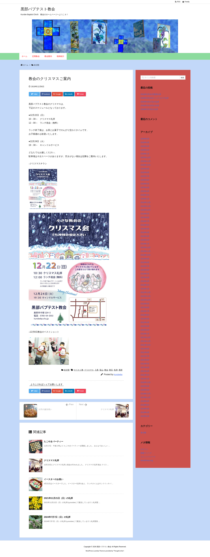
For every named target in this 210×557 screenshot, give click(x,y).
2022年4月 (144, 322)
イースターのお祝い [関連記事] (53, 479)
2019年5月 (144, 409)
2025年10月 (145, 165)
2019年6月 (144, 405)
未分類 (36, 65)
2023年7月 (144, 266)
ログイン (144, 449)
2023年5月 (144, 274)
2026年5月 (144, 139)
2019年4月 (144, 412)
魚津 (116, 370)
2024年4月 (144, 232)
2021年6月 (144, 360)
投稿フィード (146, 453)
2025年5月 (144, 184)
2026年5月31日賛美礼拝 (150, 94)
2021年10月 (145, 345)
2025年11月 (145, 161)
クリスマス (89, 370)
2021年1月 (144, 379)
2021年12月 (145, 337)
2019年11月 (145, 397)
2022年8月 (144, 307)
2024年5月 (144, 229)
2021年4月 (144, 367)
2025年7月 (144, 176)
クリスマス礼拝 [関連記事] (51, 460)
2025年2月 (144, 195)
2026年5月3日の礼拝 (149, 109)
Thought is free (118, 551)
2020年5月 (144, 386)
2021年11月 (145, 341)
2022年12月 (145, 292)
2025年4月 (144, 187)
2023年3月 (144, 281)
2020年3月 (144, 390)
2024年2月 (144, 240)
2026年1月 (144, 154)
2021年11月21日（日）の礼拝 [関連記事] (58, 498)
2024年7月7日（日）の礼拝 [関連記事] (57, 517)
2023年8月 (144, 262)
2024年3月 (144, 236)
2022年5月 (144, 319)
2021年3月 (144, 371)
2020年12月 (145, 382)
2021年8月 (144, 352)
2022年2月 (144, 330)
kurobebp (118, 374)
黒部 (120, 370)
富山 (101, 370)
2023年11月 (145, 251)
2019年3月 (144, 416)
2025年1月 (144, 199)
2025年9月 (144, 169)
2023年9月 (144, 259)
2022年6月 (144, 315)
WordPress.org (146, 460)
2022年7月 (144, 311)
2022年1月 (144, 334)
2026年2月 (144, 150)
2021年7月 (144, 356)
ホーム (25, 65)
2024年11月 (145, 206)
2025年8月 (144, 172)
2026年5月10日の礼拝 (149, 105)
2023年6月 (144, 270)
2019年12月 (145, 394)
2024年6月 (144, 225)
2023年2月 (144, 285)
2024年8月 (144, 217)
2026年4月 (144, 142)
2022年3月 (144, 326)
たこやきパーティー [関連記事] (53, 441)
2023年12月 (145, 247)
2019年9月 (144, 401)
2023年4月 (144, 277)
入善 (96, 370)
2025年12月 (145, 157)
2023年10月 (145, 255)
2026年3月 (144, 146)
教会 (106, 370)
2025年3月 (144, 191)
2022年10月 (145, 300)
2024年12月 (145, 202)
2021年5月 (144, 364)
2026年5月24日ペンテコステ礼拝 (154, 98)
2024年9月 (144, 214)
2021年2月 (144, 375)
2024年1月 (144, 244)
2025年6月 (144, 180)
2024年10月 (145, 210)
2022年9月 (144, 304)
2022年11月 (145, 296)
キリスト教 (78, 370)
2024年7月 (144, 221)
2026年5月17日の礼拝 (149, 102)
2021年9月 (144, 349)
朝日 (111, 370)
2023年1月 (144, 289)
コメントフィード (147, 457)
